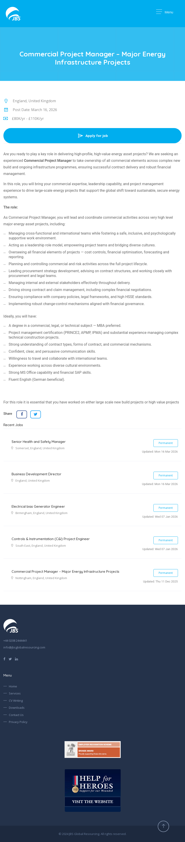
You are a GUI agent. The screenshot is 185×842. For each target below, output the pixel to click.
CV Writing (16, 701)
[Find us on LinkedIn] (16, 658)
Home (13, 686)
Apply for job (92, 135)
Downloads (17, 708)
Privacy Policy (18, 722)
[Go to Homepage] (13, 13)
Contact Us (16, 715)
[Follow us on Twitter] (10, 658)
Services (15, 693)
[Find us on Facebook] (4, 658)
